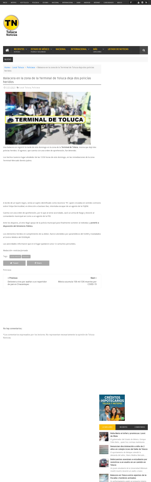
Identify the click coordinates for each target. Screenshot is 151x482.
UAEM (78, 2)
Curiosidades (109, 2)
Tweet (12, 263)
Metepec (14, 2)
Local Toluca (18, 67)
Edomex (45, 2)
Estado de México (40, 50)
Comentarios (140, 99)
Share (31, 263)
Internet (97, 2)
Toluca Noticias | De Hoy (35, 478)
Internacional (67, 2)
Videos (119, 2)
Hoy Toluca (24, 2)
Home (7, 67)
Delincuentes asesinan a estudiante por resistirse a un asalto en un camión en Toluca (129, 137)
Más (97, 50)
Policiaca (35, 2)
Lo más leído (112, 99)
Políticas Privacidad (126, 478)
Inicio (5, 2)
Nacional (55, 2)
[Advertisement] (126, 25)
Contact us (141, 400)
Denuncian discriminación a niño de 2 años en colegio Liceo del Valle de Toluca (131, 121)
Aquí (145, 478)
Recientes (19, 50)
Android (87, 2)
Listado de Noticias (118, 49)
